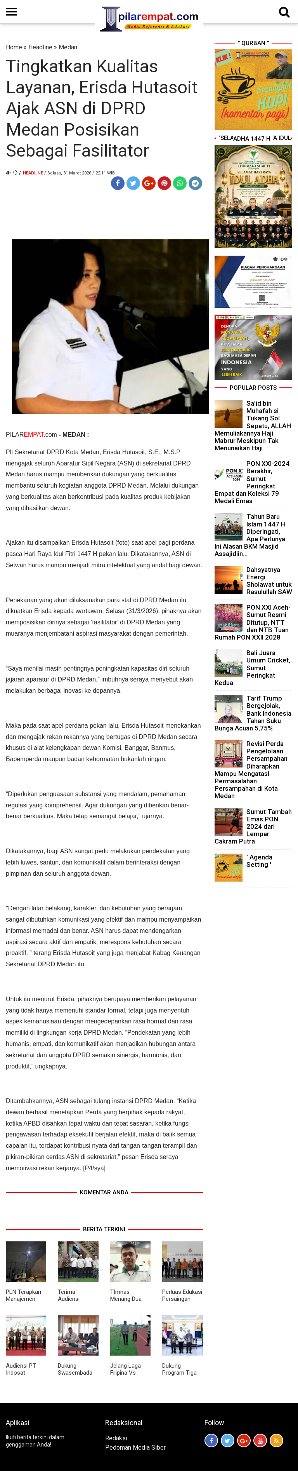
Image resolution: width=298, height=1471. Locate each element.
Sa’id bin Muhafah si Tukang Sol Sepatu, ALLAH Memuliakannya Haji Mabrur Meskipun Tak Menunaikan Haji (253, 425)
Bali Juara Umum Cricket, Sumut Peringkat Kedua (252, 668)
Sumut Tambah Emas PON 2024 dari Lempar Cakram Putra (253, 826)
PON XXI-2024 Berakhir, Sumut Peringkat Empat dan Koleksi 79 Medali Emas (252, 482)
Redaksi (116, 1438)
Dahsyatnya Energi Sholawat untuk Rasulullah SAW (269, 581)
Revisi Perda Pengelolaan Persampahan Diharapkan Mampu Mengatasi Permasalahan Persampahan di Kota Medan (251, 770)
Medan (68, 47)
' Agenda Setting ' (259, 860)
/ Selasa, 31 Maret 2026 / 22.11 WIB (79, 173)
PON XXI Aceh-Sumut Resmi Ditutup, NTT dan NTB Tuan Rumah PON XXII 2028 (253, 622)
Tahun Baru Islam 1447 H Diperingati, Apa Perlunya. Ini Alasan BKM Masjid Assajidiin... (251, 535)
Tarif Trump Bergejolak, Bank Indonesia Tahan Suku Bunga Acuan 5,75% (253, 713)
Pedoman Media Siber (135, 1447)
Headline (40, 47)
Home (14, 47)
